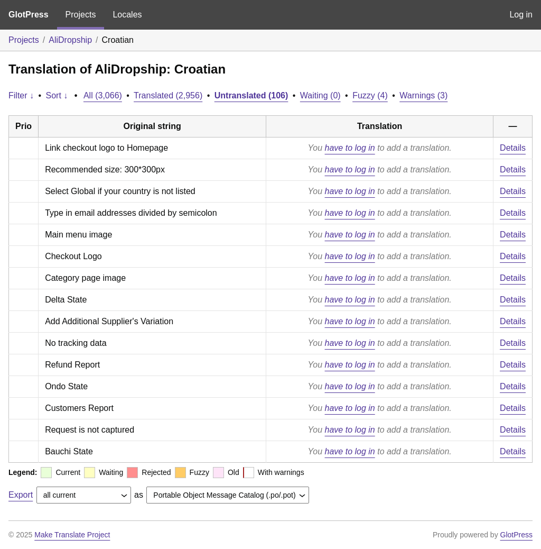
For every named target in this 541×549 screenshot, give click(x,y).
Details (513, 147)
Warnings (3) (423, 95)
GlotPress (28, 14)
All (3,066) (102, 95)
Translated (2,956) (168, 95)
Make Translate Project (72, 534)
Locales (127, 14)
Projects (81, 14)
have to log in (350, 147)
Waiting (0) (320, 95)
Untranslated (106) (251, 95)
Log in (521, 14)
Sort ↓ (57, 95)
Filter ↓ (21, 95)
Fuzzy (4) (370, 95)
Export (20, 494)
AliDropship (70, 39)
